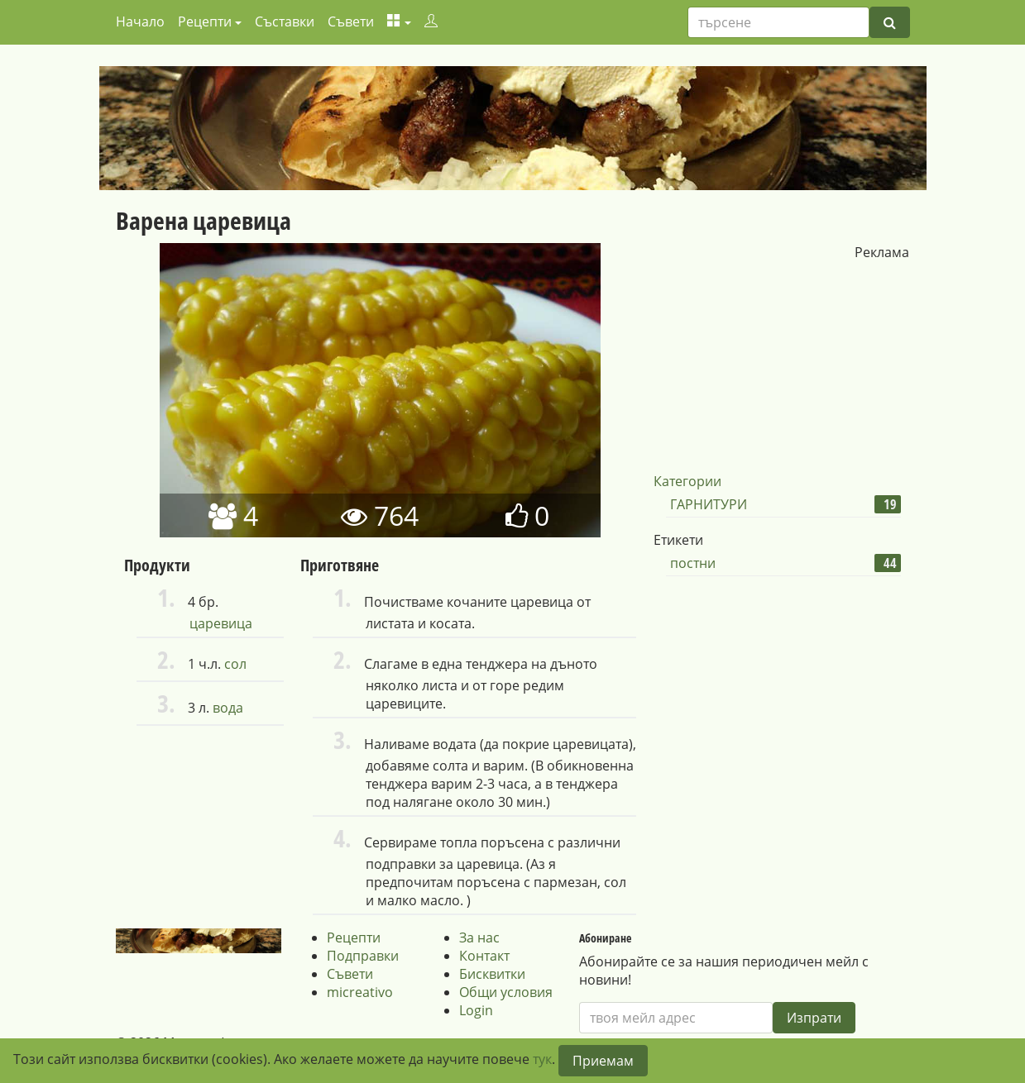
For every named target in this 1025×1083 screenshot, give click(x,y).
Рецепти (354, 937)
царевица (220, 623)
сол (235, 664)
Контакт (484, 956)
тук (542, 1059)
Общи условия (506, 992)
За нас (479, 937)
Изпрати (814, 1018)
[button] (399, 21)
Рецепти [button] (205, 21)
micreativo (360, 992)
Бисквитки (492, 974)
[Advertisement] (777, 364)
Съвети (351, 21)
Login (476, 1010)
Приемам (603, 1061)
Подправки (363, 956)
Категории (687, 481)
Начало (140, 21)
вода (228, 708)
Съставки (284, 21)
